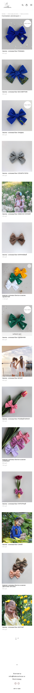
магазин (4, 13)
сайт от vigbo (16, 688)
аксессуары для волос (13, 13)
